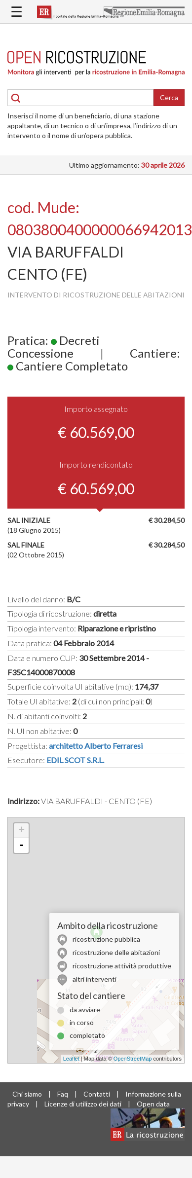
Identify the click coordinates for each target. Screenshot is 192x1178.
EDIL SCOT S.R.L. (75, 760)
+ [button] (21, 830)
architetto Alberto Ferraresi (96, 745)
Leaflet (71, 1059)
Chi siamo (27, 1094)
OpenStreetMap (133, 1059)
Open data (153, 1104)
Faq (62, 1094)
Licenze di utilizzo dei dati (82, 1104)
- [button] (21, 845)
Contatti (96, 1094)
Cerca (169, 97)
